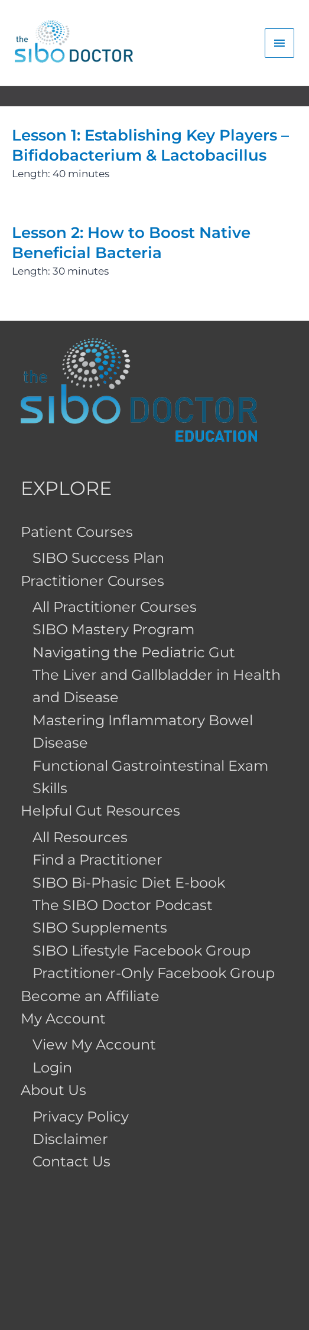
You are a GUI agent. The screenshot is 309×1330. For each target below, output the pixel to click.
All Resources (80, 837)
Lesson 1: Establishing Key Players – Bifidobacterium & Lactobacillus (150, 145)
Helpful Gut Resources (100, 810)
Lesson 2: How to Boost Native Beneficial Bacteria (131, 242)
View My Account (94, 1044)
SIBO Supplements (99, 927)
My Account (63, 1018)
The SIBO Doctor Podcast (122, 905)
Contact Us (71, 1161)
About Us (53, 1089)
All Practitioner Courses (114, 606)
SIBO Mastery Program (113, 629)
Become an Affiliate (90, 996)
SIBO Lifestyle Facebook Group (141, 950)
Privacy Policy (80, 1116)
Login (52, 1067)
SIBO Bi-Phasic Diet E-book (128, 882)
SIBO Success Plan (98, 557)
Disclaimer (70, 1139)
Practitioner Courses (92, 580)
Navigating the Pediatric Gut (133, 652)
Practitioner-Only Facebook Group (153, 973)
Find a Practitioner (97, 859)
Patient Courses (77, 531)
